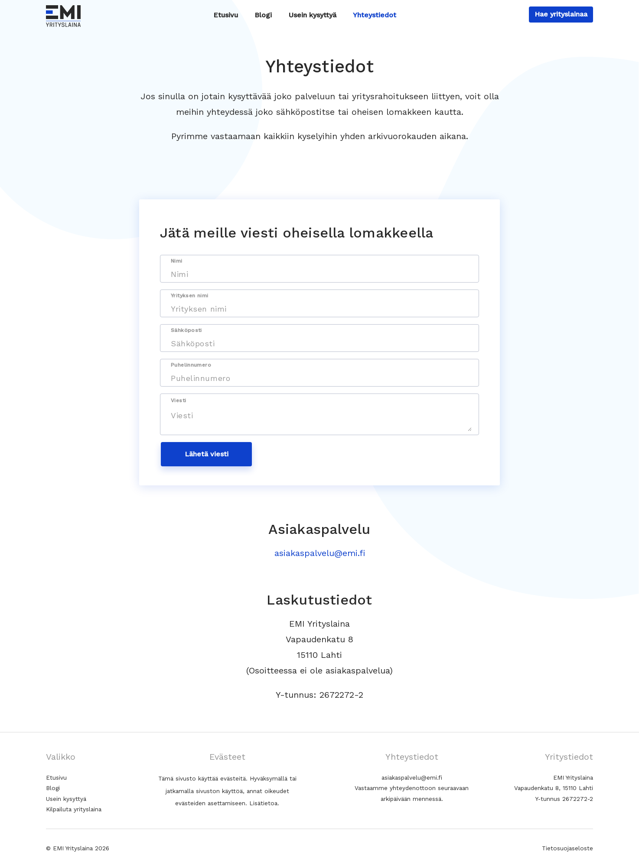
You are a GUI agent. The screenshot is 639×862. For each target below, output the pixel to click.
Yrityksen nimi (189, 296)
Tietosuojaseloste (567, 848)
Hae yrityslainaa (561, 14)
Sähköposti (186, 330)
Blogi (263, 15)
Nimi (177, 261)
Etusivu (225, 15)
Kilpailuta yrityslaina (73, 809)
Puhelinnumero (191, 365)
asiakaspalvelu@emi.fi (319, 553)
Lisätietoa (263, 803)
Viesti (178, 400)
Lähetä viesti (206, 454)
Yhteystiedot (374, 15)
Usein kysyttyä (312, 15)
